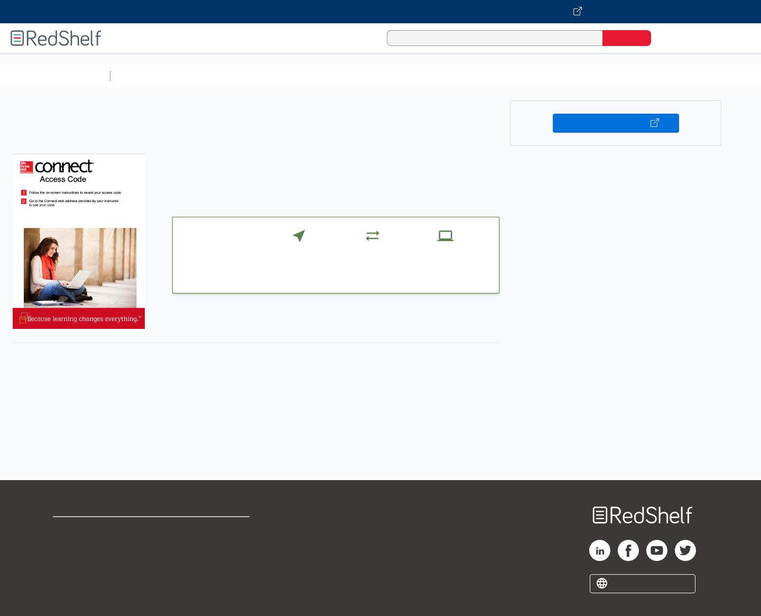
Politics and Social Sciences (520, 76)
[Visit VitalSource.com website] (380, 11)
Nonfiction (640, 76)
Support (69, 546)
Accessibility (209, 563)
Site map (70, 580)
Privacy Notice (82, 563)
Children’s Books (701, 76)
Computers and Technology (302, 76)
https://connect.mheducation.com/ (270, 444)
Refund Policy (211, 546)
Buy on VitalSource (616, 123)
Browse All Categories (55, 76)
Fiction (597, 76)
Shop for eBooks (86, 530)
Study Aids (143, 76)
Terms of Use (211, 530)
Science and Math (207, 76)
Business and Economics (410, 76)
